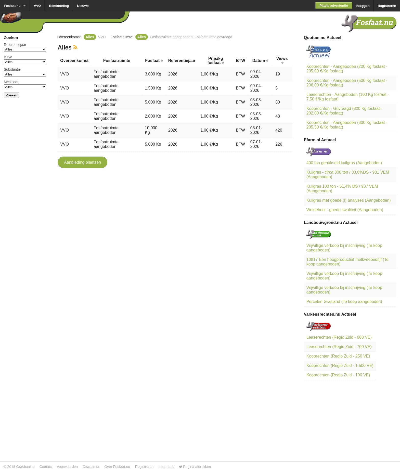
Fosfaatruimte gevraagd (213, 37)
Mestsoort (11, 82)
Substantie (12, 69)
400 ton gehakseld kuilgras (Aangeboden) (344, 163)
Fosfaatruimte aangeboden (171, 37)
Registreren (387, 6)
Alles (90, 37)
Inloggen (363, 6)
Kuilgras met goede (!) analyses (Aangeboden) (348, 200)
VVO (37, 6)
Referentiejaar (15, 44)
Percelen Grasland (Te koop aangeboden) (344, 301)
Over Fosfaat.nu (117, 467)
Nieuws (83, 6)
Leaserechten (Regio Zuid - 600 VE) (339, 337)
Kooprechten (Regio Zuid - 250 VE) (338, 356)
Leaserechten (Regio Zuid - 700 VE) (339, 347)
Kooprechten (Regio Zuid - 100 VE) (338, 375)
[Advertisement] (25, 178)
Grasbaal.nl (25, 467)
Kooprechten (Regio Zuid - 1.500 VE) (339, 365)
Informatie (166, 467)
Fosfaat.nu (12, 6)
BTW (8, 57)
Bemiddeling (59, 6)
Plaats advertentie (333, 5)
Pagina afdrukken (195, 467)
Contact (46, 467)
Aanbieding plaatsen (82, 162)
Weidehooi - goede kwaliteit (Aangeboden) (344, 210)
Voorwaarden (67, 467)
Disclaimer (91, 467)
